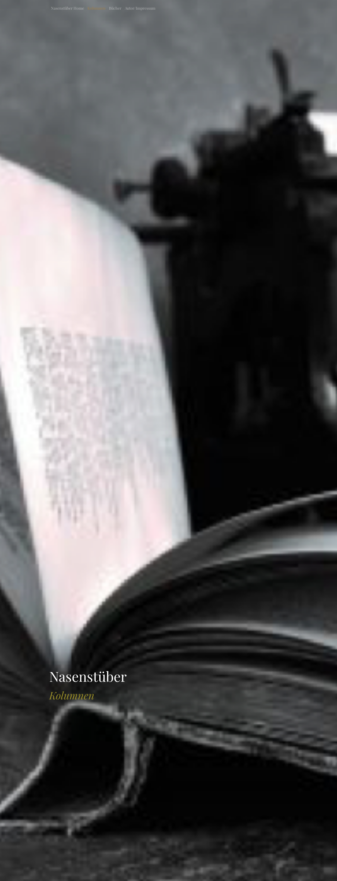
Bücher (115, 8)
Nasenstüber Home (67, 8)
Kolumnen (96, 8)
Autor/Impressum (140, 8)
